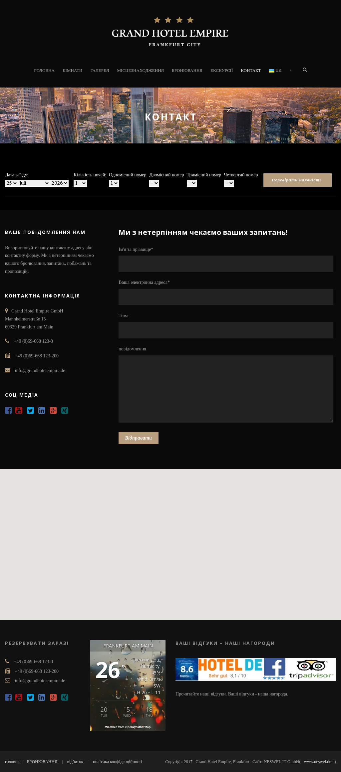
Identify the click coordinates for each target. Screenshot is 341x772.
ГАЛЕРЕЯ (99, 70)
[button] (170, 538)
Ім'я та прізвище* (227, 259)
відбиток (75, 761)
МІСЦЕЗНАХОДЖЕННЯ (140, 70)
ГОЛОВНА (44, 70)
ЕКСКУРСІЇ (221, 70)
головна (12, 761)
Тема (227, 325)
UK (275, 70)
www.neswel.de (317, 761)
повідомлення (227, 385)
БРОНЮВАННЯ (187, 70)
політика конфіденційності (117, 761)
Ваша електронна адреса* (227, 292)
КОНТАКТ (251, 70)
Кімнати (73, 70)
